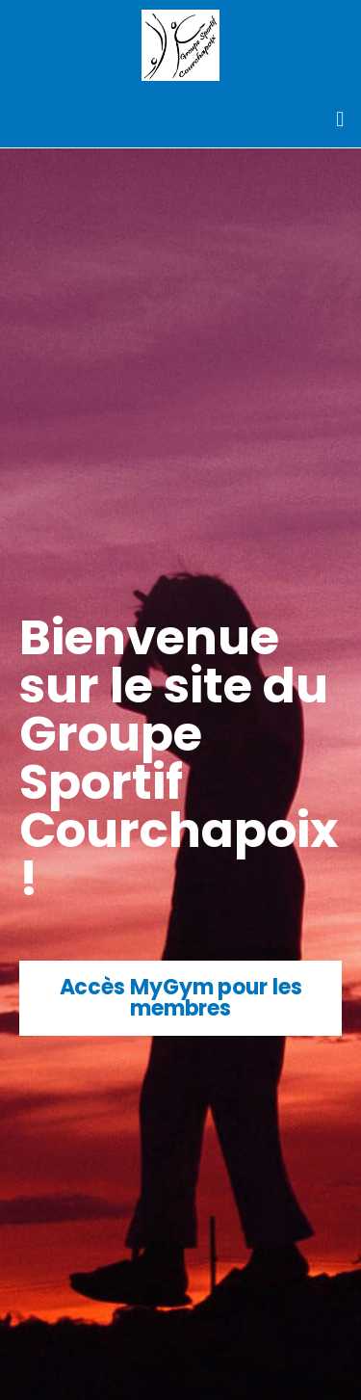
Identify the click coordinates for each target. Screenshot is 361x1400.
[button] (340, 118)
